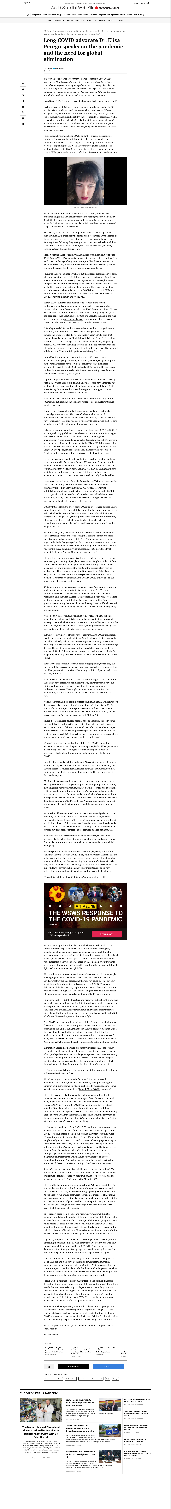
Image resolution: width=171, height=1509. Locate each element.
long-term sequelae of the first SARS (89, 708)
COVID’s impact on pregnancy (101, 606)
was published (88, 465)
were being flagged (73, 319)
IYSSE (89, 20)
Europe (115, 1379)
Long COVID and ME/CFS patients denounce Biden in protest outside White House (54, 1350)
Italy (107, 1379)
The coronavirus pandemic (53, 1379)
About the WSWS (99, 20)
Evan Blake (48, 68)
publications (62, 401)
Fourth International (56, 20)
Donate (120, 20)
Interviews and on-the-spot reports (91, 1379)
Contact (136, 3)
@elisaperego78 (100, 148)
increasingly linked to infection (91, 730)
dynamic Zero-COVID (89, 1089)
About (143, 3)
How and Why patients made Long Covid (79, 351)
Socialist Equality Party (75, 20)
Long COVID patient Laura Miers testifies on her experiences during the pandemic (106, 1350)
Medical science (71, 1379)
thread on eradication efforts (77, 974)
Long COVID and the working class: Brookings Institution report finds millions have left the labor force (81, 1351)
